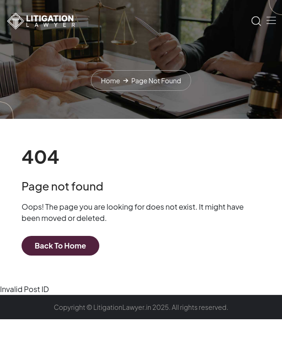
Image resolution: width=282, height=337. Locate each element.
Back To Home (60, 245)
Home (110, 80)
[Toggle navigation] (270, 20)
